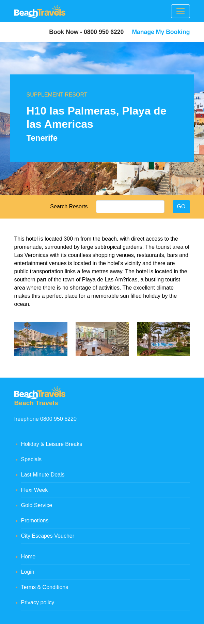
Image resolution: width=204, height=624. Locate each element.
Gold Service (36, 505)
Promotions (35, 520)
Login (27, 572)
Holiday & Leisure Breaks (51, 444)
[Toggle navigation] (180, 11)
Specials (31, 459)
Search (58, 206)
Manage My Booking (161, 32)
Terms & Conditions (44, 587)
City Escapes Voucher (48, 536)
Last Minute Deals (43, 475)
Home (28, 556)
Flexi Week (34, 490)
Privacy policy (37, 602)
